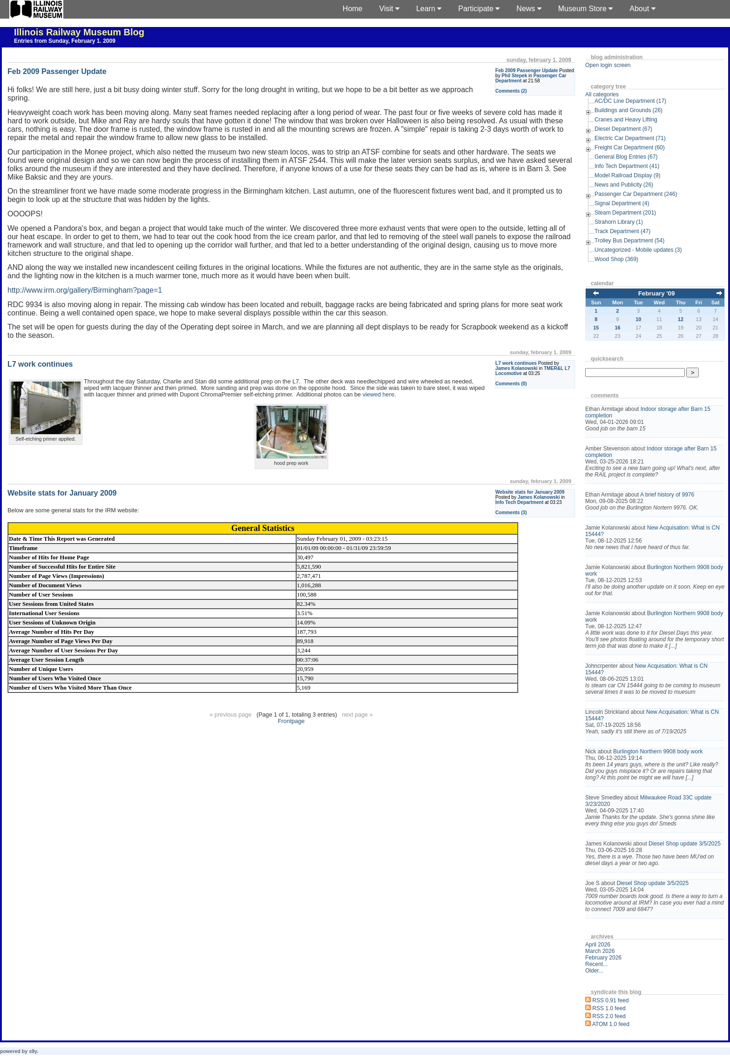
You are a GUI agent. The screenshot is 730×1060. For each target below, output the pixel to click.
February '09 (656, 293)
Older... (594, 970)
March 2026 (600, 951)
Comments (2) (511, 91)
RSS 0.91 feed (610, 1000)
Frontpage (291, 721)
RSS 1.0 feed (608, 1008)
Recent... (596, 964)
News (528, 9)
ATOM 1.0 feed (610, 1024)
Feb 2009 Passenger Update (526, 70)
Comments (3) (511, 512)
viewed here (378, 394)
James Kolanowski (516, 368)
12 (680, 319)
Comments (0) (511, 383)
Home (353, 9)
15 (596, 327)
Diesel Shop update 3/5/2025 (685, 843)
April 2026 (597, 944)
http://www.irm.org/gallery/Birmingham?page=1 (84, 290)
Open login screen (607, 65)
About (642, 9)
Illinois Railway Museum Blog (79, 32)
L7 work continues (516, 363)
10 (638, 319)
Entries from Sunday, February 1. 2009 (64, 41)
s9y (33, 1051)
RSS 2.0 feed (608, 1016)
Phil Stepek (514, 75)
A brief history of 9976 (667, 494)
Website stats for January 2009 (529, 492)
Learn (428, 9)
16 (618, 327)
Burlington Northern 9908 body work (658, 751)
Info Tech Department (519, 502)
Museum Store (585, 9)
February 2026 (603, 957)
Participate (479, 9)
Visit (389, 9)
